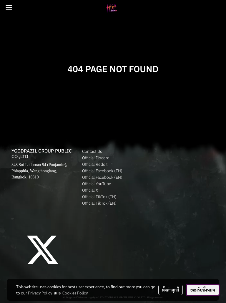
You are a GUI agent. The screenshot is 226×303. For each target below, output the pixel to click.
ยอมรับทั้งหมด (202, 289)
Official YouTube (96, 183)
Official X (90, 190)
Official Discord (95, 157)
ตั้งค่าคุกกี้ (170, 289)
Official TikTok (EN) (99, 203)
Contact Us (92, 151)
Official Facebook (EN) (102, 177)
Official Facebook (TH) (102, 170)
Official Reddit (95, 164)
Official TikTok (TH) (99, 196)
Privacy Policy (40, 292)
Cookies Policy (75, 292)
